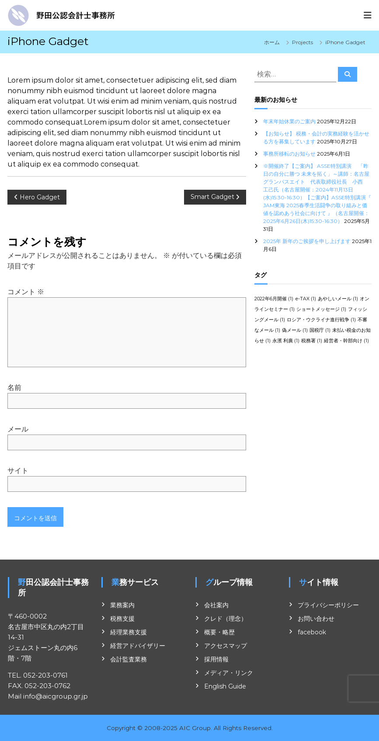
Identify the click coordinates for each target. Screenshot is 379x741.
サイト (17, 470)
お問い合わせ (316, 619)
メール (17, 429)
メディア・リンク (228, 673)
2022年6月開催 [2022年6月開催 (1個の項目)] (273, 299)
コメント (25, 292)
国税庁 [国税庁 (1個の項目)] (319, 330)
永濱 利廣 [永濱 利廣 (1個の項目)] (285, 341)
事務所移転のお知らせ (289, 153)
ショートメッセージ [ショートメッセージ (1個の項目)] (321, 309)
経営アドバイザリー (137, 646)
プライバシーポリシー (328, 605)
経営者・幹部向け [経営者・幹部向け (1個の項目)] (346, 341)
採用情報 (216, 659)
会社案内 (216, 605)
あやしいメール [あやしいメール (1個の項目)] (338, 299)
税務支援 (122, 619)
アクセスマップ (225, 646)
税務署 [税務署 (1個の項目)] (311, 341)
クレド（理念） (225, 619)
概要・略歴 (219, 632)
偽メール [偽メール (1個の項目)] (295, 330)
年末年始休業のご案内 (289, 121)
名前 (14, 387)
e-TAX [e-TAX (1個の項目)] (305, 299)
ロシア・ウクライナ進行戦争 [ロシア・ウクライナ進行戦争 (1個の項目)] (321, 320)
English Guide (225, 686)
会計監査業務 (128, 659)
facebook (312, 632)
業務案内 (122, 605)
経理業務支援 (128, 632)
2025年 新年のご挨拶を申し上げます (307, 241)
